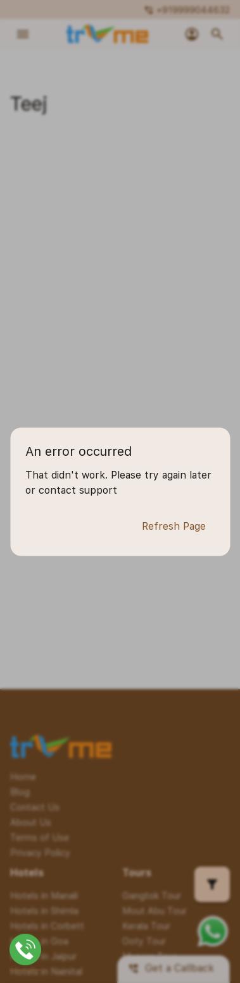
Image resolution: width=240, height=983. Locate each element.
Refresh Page (174, 527)
